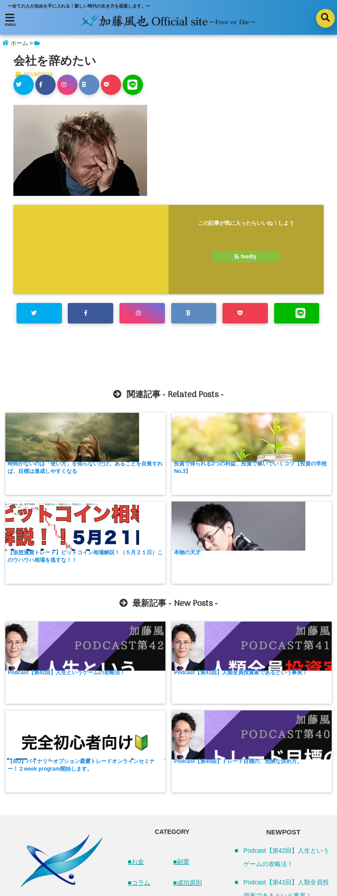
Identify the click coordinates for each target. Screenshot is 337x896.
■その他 (184, 785)
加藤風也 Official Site (150, 886)
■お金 (136, 679)
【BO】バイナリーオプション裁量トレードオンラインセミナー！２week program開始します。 (208, 593)
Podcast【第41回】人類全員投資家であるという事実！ (125, 586)
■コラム (139, 700)
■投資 (181, 722)
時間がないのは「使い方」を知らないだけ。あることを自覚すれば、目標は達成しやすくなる (42, 475)
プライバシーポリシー (174, 862)
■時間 (181, 743)
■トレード (142, 722)
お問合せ (221, 862)
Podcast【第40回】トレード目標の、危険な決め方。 (292, 586)
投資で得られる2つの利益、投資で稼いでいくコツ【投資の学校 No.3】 (125, 471)
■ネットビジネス (148, 749)
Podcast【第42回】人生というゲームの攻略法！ (42, 586)
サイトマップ (122, 862)
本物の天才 (270, 464)
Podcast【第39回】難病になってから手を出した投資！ (286, 828)
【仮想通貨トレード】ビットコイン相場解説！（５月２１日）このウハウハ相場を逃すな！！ (208, 475)
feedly (246, 256)
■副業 (181, 679)
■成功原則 (187, 700)
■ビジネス (142, 776)
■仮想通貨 (142, 797)
